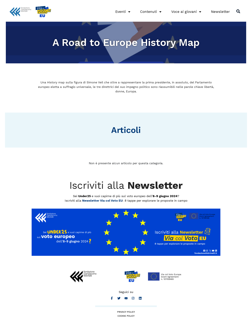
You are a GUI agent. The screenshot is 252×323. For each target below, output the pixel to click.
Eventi (122, 12)
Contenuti (151, 12)
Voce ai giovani (186, 12)
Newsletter (220, 12)
